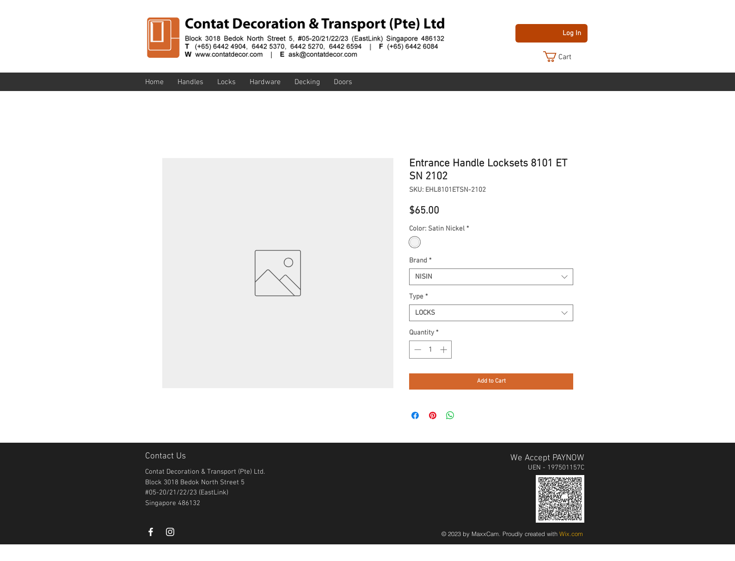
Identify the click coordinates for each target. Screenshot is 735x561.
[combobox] (491, 276)
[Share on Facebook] (415, 415)
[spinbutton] (430, 349)
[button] (564, 56)
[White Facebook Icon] (150, 531)
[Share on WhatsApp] (450, 415)
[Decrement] (416, 349)
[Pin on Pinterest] (432, 415)
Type (418, 297)
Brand (420, 260)
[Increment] (444, 349)
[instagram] (170, 531)
